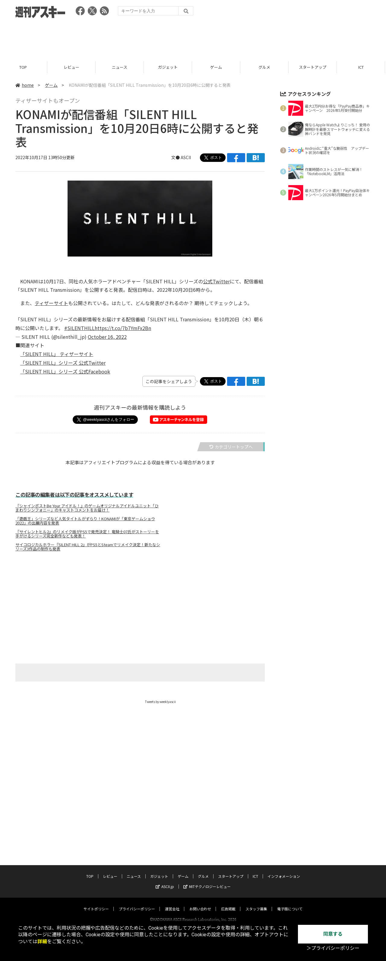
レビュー (72, 67)
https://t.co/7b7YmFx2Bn (123, 328)
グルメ (265, 67)
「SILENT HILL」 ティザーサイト (56, 354)
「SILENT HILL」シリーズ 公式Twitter (63, 362)
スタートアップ (313, 67)
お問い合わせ (200, 903)
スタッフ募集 (256, 903)
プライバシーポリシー (137, 903)
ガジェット (169, 67)
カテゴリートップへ (231, 447)
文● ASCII (181, 157)
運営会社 (172, 903)
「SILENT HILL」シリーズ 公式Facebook (65, 371)
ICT (362, 67)
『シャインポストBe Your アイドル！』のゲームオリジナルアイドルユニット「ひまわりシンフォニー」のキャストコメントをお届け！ (87, 508)
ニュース (120, 67)
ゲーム (217, 67)
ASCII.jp (165, 880)
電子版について (289, 903)
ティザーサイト (51, 303)
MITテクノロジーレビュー (207, 880)
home (24, 85)
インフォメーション (283, 870)
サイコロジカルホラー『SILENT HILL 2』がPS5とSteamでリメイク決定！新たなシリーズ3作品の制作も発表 (87, 547)
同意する (333, 934)
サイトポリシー (96, 903)
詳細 (42, 941)
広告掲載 (228, 903)
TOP (24, 67)
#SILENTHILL (79, 328)
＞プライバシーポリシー (332, 948)
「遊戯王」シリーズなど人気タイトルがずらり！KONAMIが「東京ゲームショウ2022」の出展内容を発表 (85, 521)
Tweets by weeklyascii (160, 701)
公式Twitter (216, 281)
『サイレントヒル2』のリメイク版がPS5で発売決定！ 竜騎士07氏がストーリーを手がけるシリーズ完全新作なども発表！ (87, 534)
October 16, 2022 (107, 336)
